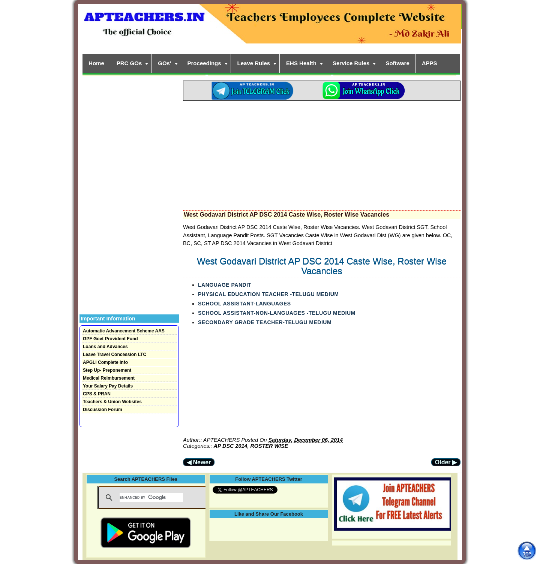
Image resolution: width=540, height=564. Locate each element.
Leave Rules (253, 63)
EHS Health (301, 63)
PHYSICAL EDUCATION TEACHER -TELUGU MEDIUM (268, 294)
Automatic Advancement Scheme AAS (124, 331)
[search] (151, 497)
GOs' (164, 63)
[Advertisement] (321, 153)
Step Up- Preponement (107, 370)
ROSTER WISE (269, 446)
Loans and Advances (105, 346)
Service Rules (351, 63)
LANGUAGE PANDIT (225, 285)
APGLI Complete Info (105, 362)
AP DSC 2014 (231, 446)
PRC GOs (129, 63)
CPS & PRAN (97, 393)
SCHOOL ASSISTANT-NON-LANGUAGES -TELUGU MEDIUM (277, 313)
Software (397, 63)
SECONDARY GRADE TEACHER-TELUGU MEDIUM (265, 322)
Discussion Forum (102, 409)
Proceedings (204, 63)
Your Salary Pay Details (108, 386)
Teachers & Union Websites (112, 401)
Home (96, 63)
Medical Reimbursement (109, 378)
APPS (429, 63)
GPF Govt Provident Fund (110, 338)
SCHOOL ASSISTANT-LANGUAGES (244, 304)
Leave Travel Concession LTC (114, 354)
